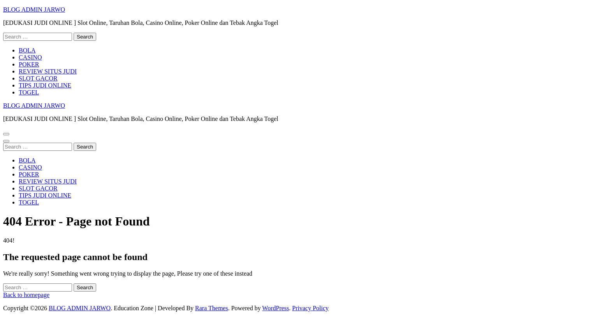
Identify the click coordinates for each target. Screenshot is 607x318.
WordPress (275, 308)
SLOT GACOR (38, 78)
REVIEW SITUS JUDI (48, 71)
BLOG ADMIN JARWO (34, 9)
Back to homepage (26, 295)
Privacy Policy (310, 308)
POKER (29, 64)
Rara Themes (211, 308)
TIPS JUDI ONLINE (45, 85)
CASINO (30, 57)
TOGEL (29, 92)
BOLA (27, 50)
